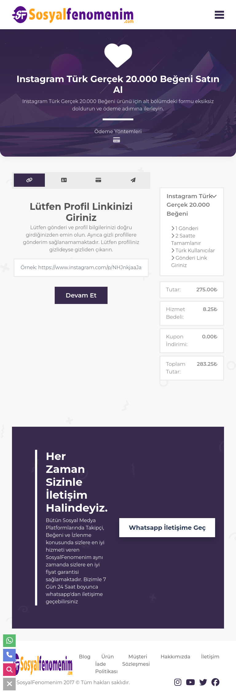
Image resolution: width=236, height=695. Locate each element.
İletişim (210, 657)
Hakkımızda (176, 657)
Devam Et (81, 295)
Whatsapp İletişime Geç (167, 527)
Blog (85, 657)
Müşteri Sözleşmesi (136, 660)
